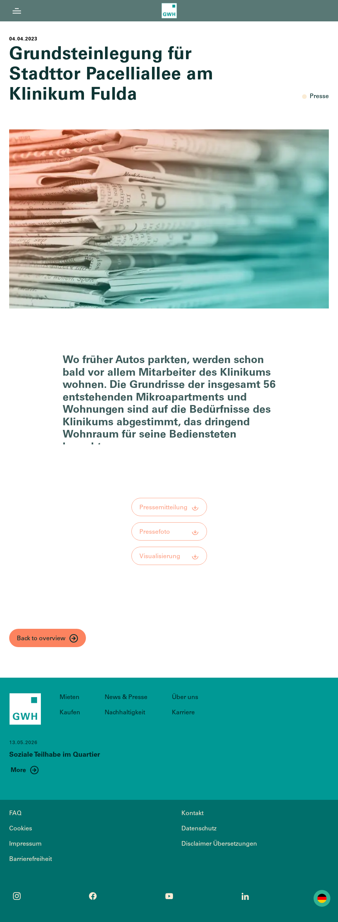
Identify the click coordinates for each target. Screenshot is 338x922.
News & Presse (126, 697)
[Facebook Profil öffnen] (92, 896)
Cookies (20, 829)
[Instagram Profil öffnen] (16, 896)
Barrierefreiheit (30, 859)
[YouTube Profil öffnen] (169, 896)
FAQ (15, 814)
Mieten (69, 697)
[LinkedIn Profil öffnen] (245, 896)
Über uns (185, 697)
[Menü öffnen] (16, 10)
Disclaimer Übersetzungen (219, 844)
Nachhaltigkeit (125, 713)
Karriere (183, 713)
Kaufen (70, 713)
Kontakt (192, 814)
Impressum (25, 844)
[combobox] (322, 898)
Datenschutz (199, 829)
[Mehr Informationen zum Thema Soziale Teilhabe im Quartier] (24, 770)
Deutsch (322, 898)
